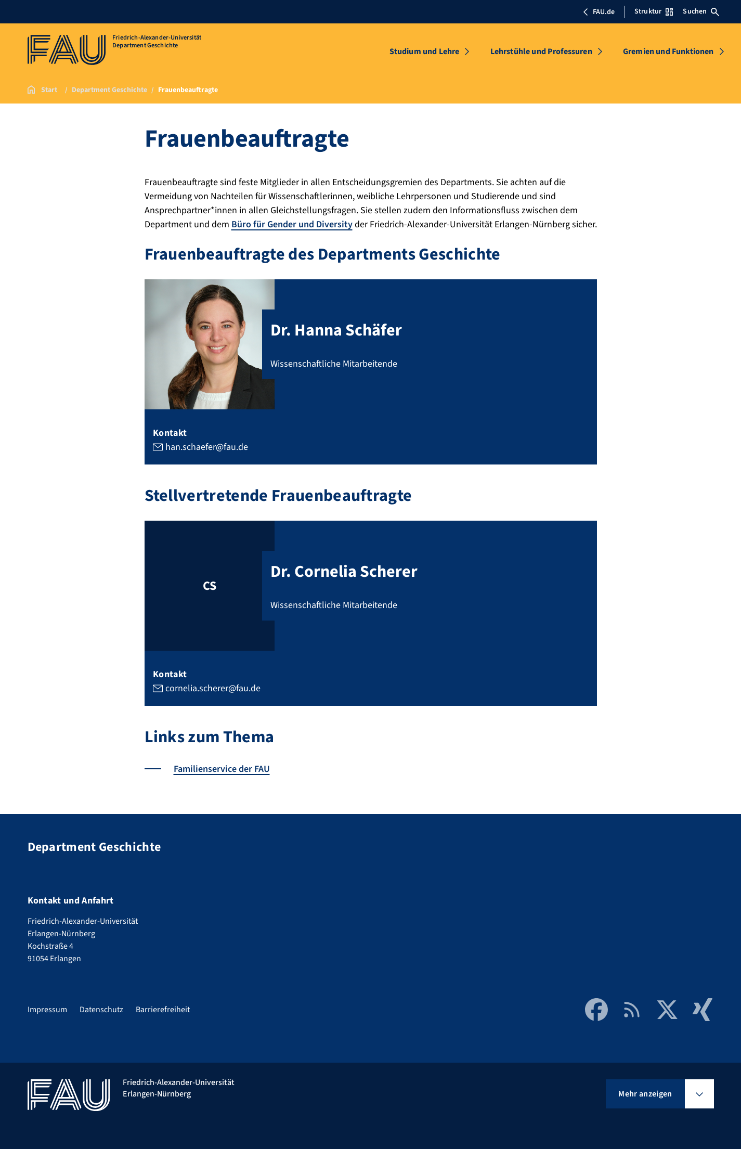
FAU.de (598, 12)
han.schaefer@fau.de (206, 447)
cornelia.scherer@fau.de (212, 688)
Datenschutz (101, 1009)
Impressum (47, 1009)
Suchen (701, 11)
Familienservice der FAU (222, 769)
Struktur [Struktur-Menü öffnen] (653, 11)
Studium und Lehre (424, 51)
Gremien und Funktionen (668, 51)
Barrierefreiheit (163, 1009)
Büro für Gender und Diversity (292, 224)
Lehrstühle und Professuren (541, 51)
